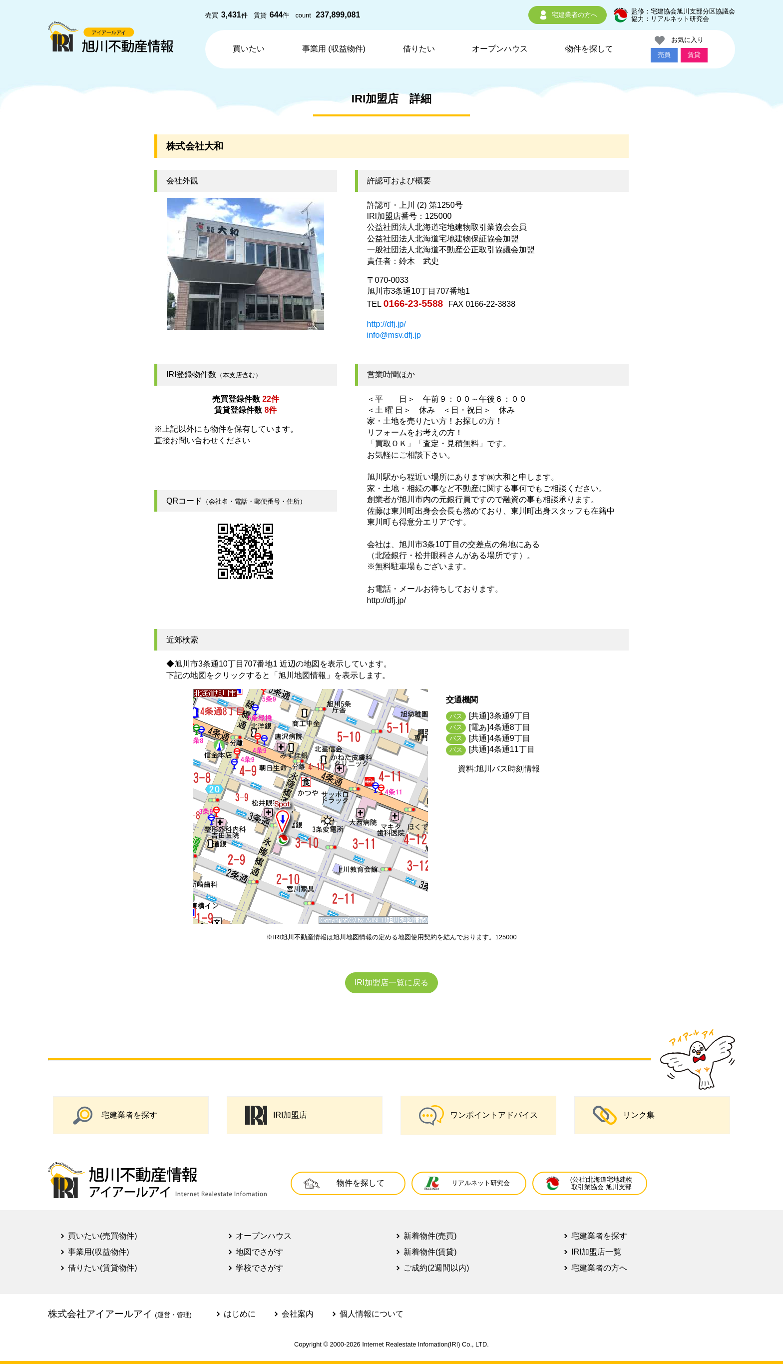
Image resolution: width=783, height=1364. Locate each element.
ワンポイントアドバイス (478, 1115)
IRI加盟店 (276, 1115)
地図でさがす (260, 1252)
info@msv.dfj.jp (394, 335)
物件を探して (589, 48)
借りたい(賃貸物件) (102, 1268)
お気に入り (679, 40)
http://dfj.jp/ (386, 324)
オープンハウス (500, 48)
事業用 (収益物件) (334, 48)
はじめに (240, 1314)
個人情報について (371, 1314)
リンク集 (624, 1115)
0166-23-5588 (413, 303)
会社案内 (298, 1314)
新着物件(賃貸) (430, 1252)
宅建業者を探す (114, 1115)
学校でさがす (260, 1268)
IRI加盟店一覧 (596, 1252)
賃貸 (694, 54)
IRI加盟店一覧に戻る (391, 982)
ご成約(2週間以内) (436, 1268)
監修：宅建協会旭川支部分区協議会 (683, 11)
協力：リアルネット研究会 (670, 18)
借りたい (419, 48)
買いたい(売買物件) (102, 1236)
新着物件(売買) (430, 1236)
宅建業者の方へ (567, 14)
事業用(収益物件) (98, 1252)
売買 (664, 54)
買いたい (249, 48)
